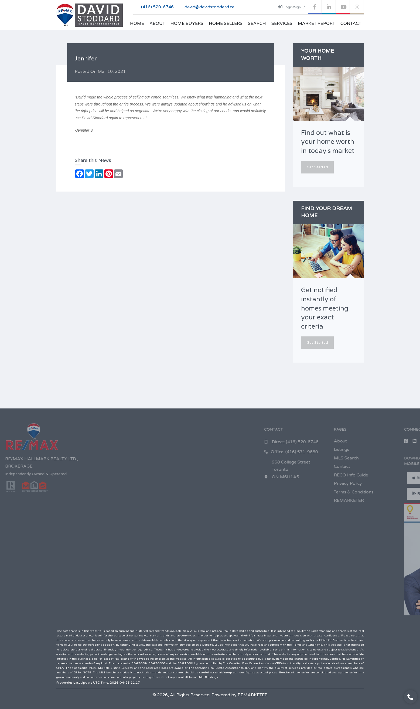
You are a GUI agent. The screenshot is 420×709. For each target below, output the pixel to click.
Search (257, 23)
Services (281, 23)
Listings (403, 449)
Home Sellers (226, 23)
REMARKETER (253, 695)
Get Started (317, 167)
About (157, 23)
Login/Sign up (292, 7)
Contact (350, 23)
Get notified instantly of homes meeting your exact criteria (324, 308)
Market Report (316, 23)
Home (137, 23)
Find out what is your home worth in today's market (327, 142)
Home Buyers (186, 23)
